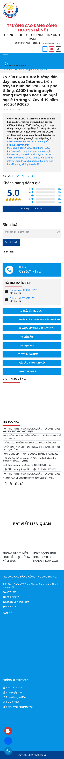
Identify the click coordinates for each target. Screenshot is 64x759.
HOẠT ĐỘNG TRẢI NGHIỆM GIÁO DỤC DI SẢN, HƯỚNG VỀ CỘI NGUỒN (32, 437)
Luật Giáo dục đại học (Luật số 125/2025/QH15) (27, 465)
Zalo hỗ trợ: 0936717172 (22, 298)
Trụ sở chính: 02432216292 (23, 290)
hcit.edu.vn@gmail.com (46, 43)
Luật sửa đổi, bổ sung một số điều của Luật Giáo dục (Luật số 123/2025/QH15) (29, 459)
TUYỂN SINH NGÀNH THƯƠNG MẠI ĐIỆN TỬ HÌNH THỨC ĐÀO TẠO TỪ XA (31, 448)
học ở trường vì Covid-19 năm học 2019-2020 (29, 154)
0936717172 (22, 43)
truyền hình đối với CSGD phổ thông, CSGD (28, 147)
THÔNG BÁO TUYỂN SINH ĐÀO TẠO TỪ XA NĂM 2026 (29, 442)
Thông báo (21, 65)
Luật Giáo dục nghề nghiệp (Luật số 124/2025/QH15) (29, 469)
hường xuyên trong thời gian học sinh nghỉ (29, 151)
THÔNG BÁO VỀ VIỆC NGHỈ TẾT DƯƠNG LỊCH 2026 (28, 478)
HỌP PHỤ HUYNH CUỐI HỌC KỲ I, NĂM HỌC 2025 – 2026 (31, 473)
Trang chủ (8, 65)
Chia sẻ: (7, 176)
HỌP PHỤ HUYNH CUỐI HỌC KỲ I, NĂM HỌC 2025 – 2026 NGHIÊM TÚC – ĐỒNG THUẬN (31, 430)
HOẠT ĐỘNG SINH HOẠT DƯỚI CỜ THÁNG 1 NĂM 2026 (30, 453)
